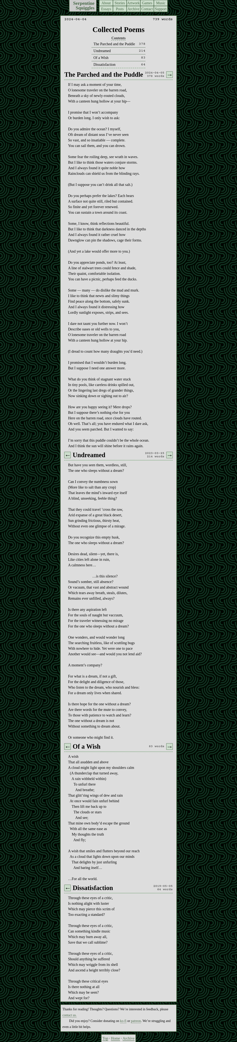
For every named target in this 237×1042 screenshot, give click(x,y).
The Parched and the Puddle (114, 44)
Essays (106, 9)
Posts (120, 9)
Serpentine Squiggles (83, 5)
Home (115, 1038)
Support (160, 9)
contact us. (69, 1015)
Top (105, 1038)
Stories (120, 3)
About (106, 3)
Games (147, 3)
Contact (147, 9)
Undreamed (102, 51)
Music (160, 3)
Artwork (133, 3)
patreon (136, 1021)
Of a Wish (101, 58)
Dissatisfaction (105, 64)
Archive (133, 9)
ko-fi (123, 1021)
